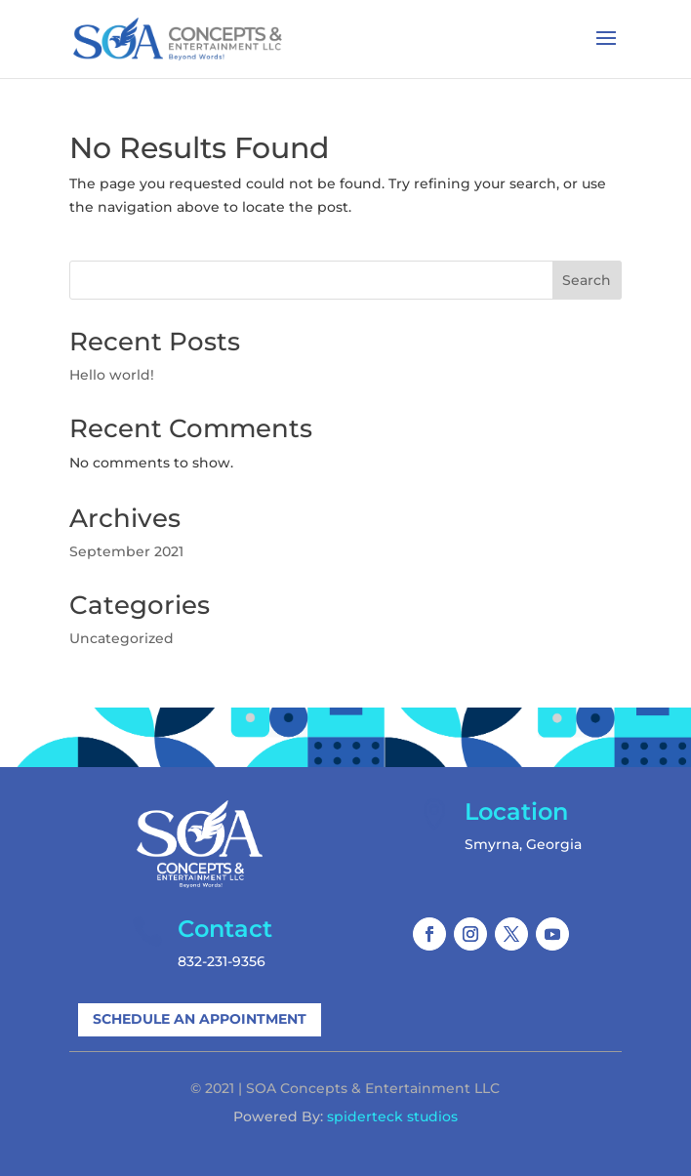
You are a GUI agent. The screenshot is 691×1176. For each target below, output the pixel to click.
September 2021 (126, 551)
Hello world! (111, 375)
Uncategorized (121, 638)
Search (586, 280)
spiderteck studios (392, 1116)
